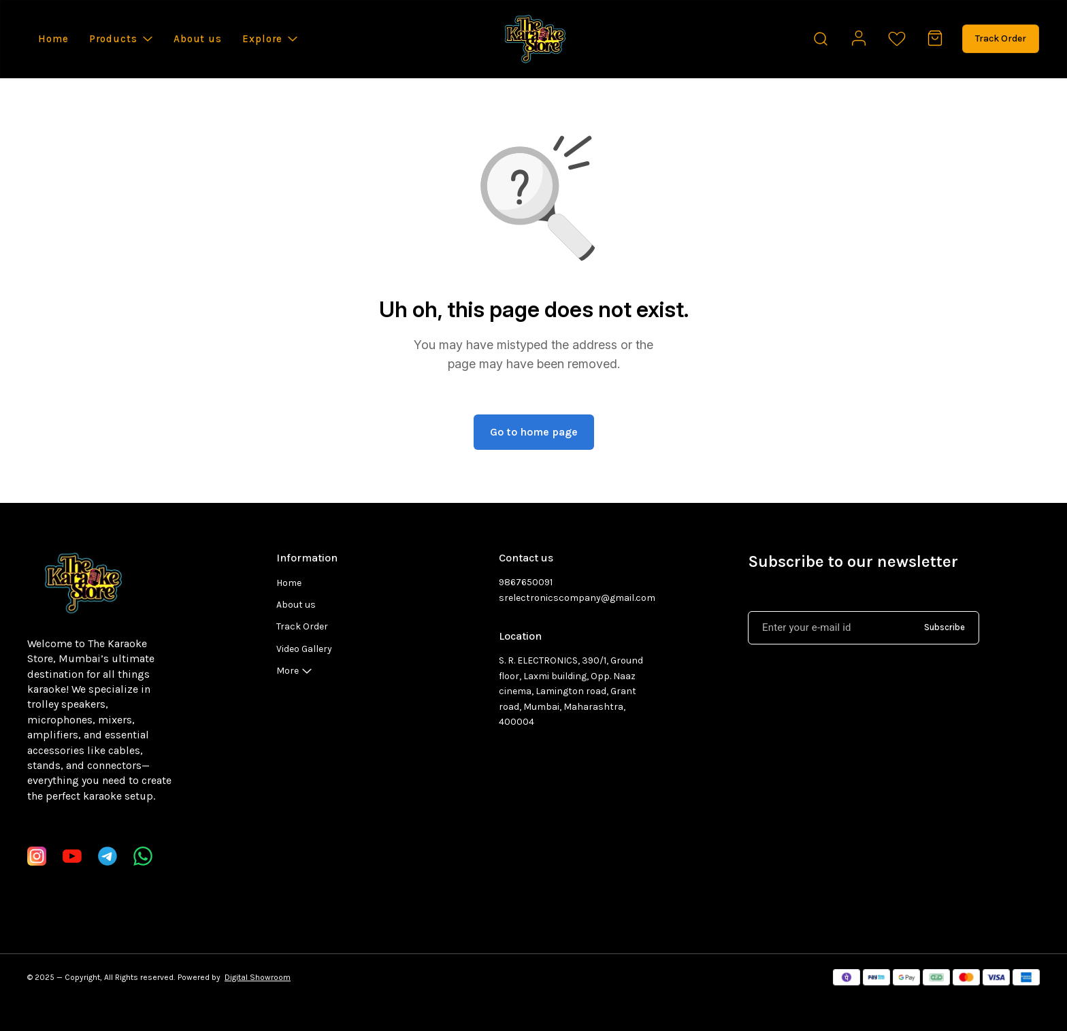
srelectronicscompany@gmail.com (574, 598)
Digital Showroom (258, 977)
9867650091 (526, 582)
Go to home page (534, 431)
